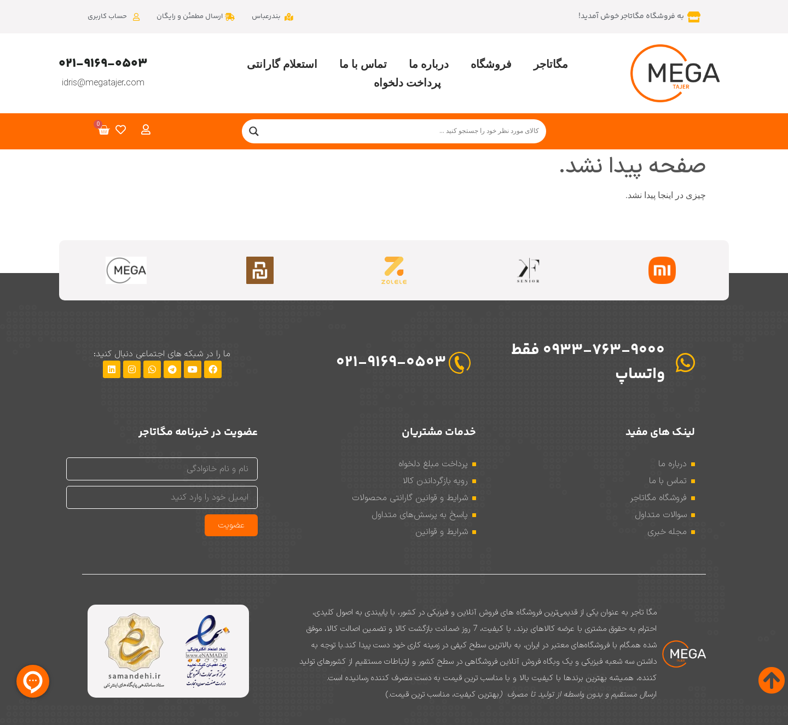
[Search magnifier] (254, 131)
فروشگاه (491, 64)
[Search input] (404, 131)
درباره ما (429, 64)
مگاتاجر (551, 64)
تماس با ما (363, 64)
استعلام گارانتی (282, 64)
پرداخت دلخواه (407, 83)
